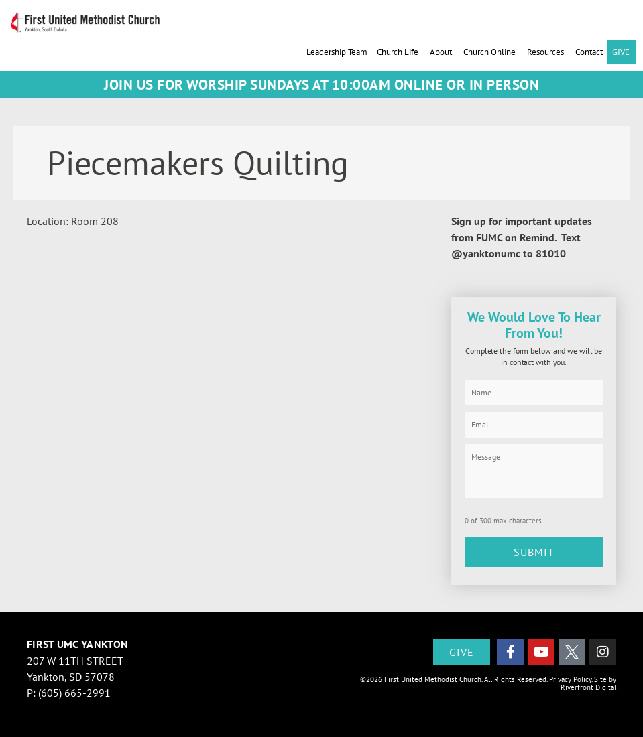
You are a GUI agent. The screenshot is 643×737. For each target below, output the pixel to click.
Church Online (490, 52)
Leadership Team (336, 52)
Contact (589, 52)
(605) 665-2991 (74, 692)
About (442, 52)
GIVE (622, 52)
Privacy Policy (570, 679)
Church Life (398, 52)
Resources (546, 52)
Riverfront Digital (588, 687)
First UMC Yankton (77, 644)
